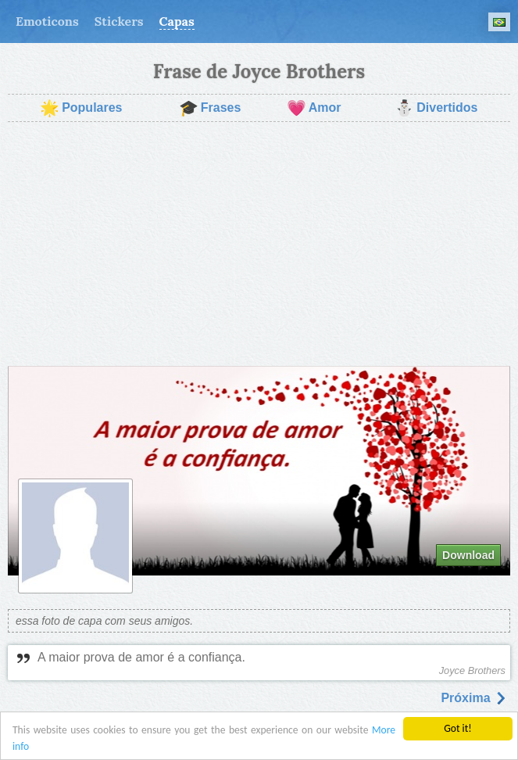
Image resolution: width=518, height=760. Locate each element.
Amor (314, 108)
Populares (81, 108)
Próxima (473, 697)
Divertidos (436, 108)
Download (468, 555)
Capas (177, 21)
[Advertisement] (259, 243)
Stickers (119, 21)
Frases (210, 108)
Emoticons (47, 21)
